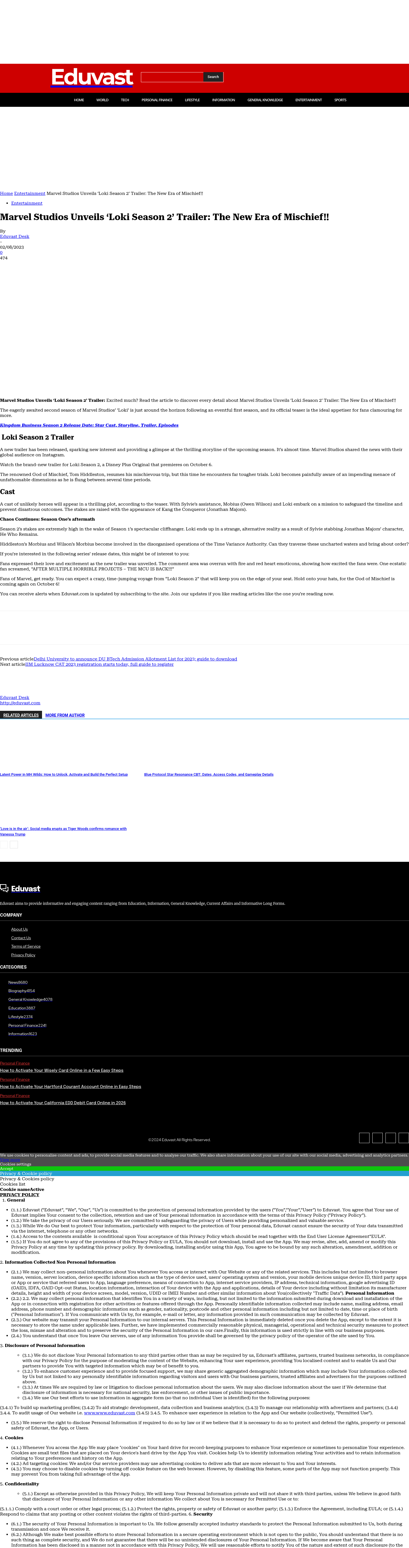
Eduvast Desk (14, 236)
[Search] (213, 77)
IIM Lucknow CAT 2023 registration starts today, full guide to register (99, 558)
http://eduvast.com (20, 597)
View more (10, 1054)
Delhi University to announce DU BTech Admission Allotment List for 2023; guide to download (135, 553)
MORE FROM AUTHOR (65, 610)
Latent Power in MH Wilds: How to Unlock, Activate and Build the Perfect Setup (64, 669)
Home (6, 193)
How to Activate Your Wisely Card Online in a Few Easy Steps (62, 965)
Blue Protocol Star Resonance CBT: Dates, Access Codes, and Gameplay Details (209, 669)
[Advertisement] (204, 149)
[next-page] (14, 739)
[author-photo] (13, 586)
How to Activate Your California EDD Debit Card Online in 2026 (63, 997)
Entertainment (29, 193)
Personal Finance (15, 957)
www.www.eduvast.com (109, 1307)
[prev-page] (4, 739)
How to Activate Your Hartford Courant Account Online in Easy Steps (70, 981)
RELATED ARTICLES (21, 610)
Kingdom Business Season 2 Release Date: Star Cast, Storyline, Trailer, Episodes (89, 319)
